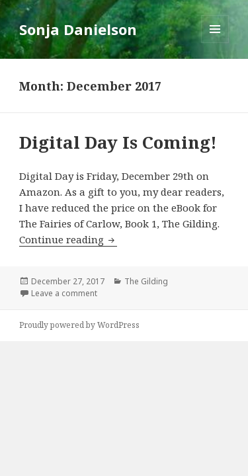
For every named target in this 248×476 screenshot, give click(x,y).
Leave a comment (64, 293)
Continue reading (68, 239)
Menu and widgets (215, 42)
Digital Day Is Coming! (118, 142)
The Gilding (146, 281)
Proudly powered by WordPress (79, 325)
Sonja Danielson (78, 29)
